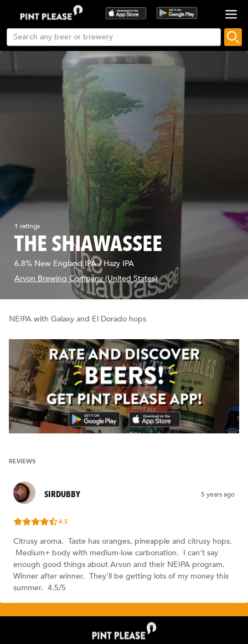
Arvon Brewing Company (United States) (85, 278)
